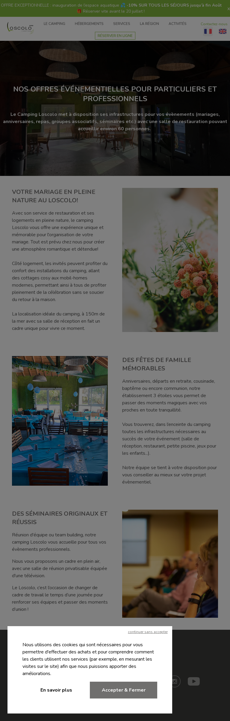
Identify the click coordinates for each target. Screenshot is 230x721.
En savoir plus (56, 690)
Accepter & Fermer (124, 690)
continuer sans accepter (148, 631)
